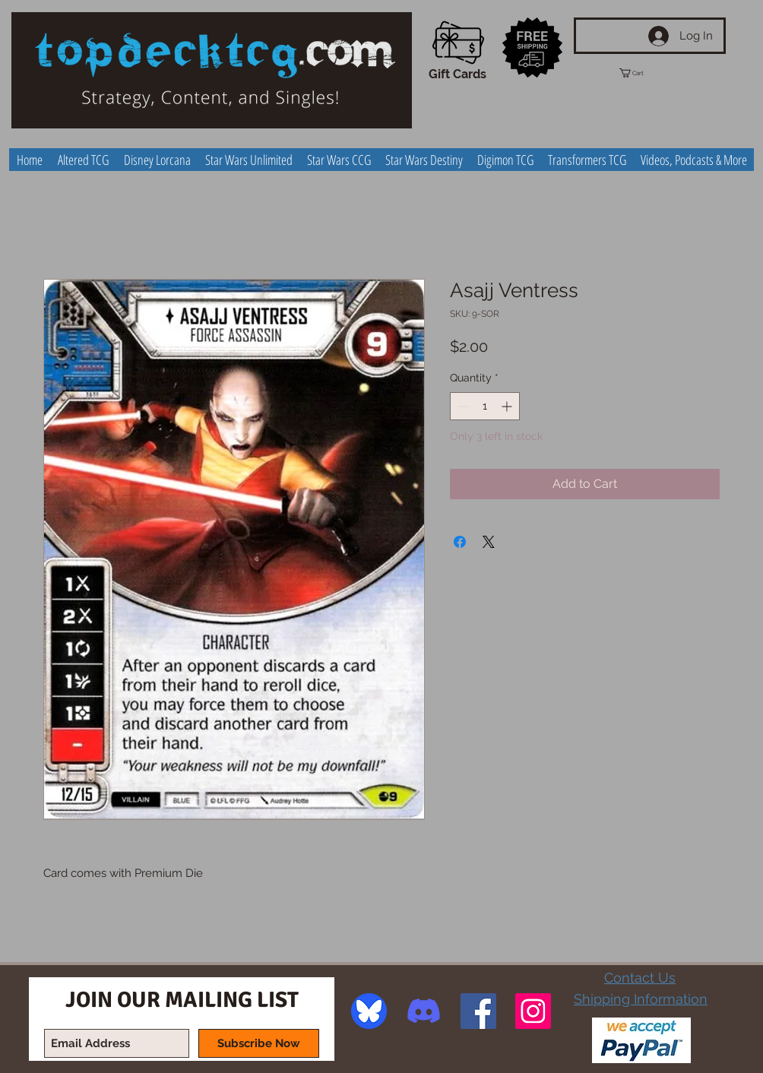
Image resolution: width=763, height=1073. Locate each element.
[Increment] (508, 406)
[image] (369, 1011)
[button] (645, 73)
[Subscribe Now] (258, 1043)
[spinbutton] (485, 406)
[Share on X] (489, 542)
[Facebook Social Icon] (478, 1011)
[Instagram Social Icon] (533, 1011)
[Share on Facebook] (460, 542)
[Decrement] (461, 406)
